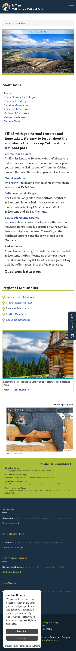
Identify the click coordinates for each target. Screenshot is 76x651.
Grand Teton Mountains (19, 302)
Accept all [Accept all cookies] (22, 631)
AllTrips (16, 5)
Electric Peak (12, 121)
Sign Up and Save (12, 547)
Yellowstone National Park (27, 9)
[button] (7, 51)
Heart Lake (43, 260)
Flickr (46, 32)
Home (7, 23)
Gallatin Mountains (16, 105)
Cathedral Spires (12, 468)
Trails (7, 93)
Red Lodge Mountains (18, 319)
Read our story (10, 523)
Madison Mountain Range (16, 475)
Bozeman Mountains (17, 308)
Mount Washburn (15, 117)
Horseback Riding (15, 101)
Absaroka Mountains (17, 109)
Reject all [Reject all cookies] (22, 638)
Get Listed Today (11, 571)
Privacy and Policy (49, 622)
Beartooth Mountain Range (22, 217)
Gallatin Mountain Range (20, 193)
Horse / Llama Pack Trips (19, 97)
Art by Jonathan (14, 453)
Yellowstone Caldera (18, 154)
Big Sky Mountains (16, 313)
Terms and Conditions (30, 646)
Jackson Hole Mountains (20, 296)
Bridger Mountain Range (15, 488)
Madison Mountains (16, 113)
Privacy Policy (11, 646)
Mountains (21, 23)
